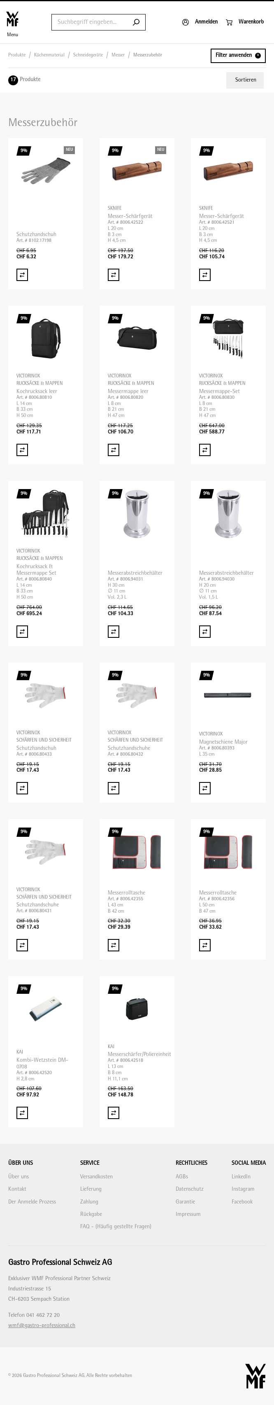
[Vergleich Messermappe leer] (113, 450)
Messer (118, 55)
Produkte (17, 55)
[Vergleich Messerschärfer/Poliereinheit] (113, 1113)
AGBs (182, 1177)
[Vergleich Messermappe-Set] (205, 450)
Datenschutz (190, 1189)
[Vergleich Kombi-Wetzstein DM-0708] (22, 1113)
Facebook (242, 1202)
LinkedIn (241, 1177)
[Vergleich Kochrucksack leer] (22, 450)
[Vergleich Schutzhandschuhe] (113, 788)
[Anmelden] (200, 22)
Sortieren (245, 80)
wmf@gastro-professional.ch (41, 1325)
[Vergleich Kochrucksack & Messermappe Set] (22, 631)
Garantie (185, 1202)
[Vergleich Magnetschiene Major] (205, 788)
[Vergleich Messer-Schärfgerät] (113, 275)
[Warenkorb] (245, 22)
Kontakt (17, 1189)
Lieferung (91, 1189)
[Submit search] (136, 22)
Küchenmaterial (49, 55)
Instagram (243, 1189)
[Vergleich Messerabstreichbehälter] (113, 631)
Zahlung (89, 1202)
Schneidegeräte (88, 55)
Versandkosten (96, 1177)
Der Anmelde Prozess (32, 1202)
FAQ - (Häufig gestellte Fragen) (115, 1226)
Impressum (188, 1214)
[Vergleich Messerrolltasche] (113, 945)
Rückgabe (91, 1214)
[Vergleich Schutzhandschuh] (22, 275)
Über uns (18, 1177)
